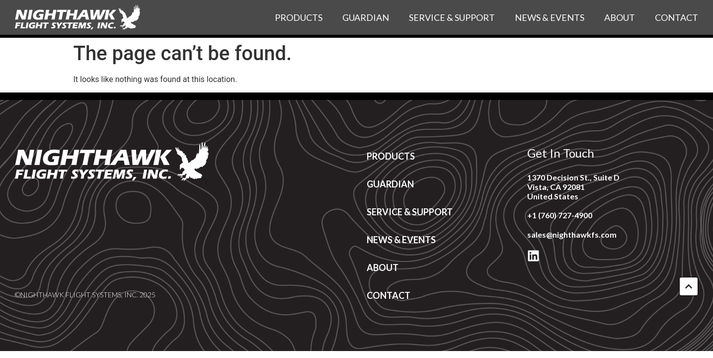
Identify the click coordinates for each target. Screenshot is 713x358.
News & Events (549, 17)
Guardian (365, 17)
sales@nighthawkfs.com (572, 234)
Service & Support (452, 17)
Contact (676, 17)
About (619, 17)
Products (298, 17)
